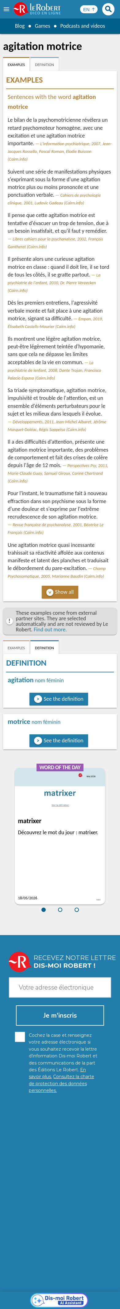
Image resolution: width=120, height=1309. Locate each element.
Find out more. (50, 629)
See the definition (63, 699)
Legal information (94, 1290)
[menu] (7, 9)
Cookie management (30, 1296)
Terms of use (67, 1296)
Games (42, 26)
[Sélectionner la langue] (89, 9)
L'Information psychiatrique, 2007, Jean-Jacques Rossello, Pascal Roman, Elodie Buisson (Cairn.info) (60, 151)
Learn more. (84, 1281)
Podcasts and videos (82, 26)
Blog (20, 26)
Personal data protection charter (40, 1290)
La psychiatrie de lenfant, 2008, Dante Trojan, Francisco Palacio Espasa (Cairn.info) (54, 370)
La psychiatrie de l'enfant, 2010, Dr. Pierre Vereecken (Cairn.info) (54, 282)
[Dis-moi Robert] (60, 1159)
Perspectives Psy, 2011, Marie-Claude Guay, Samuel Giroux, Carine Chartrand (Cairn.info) (58, 473)
